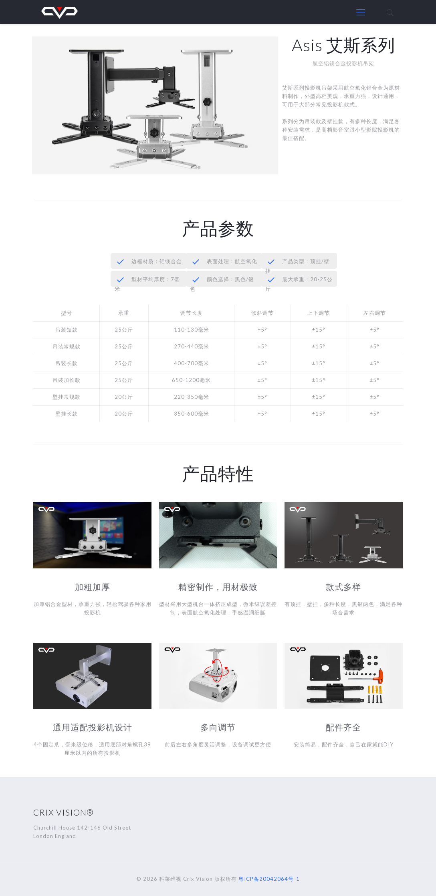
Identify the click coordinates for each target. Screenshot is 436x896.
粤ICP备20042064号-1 (269, 879)
